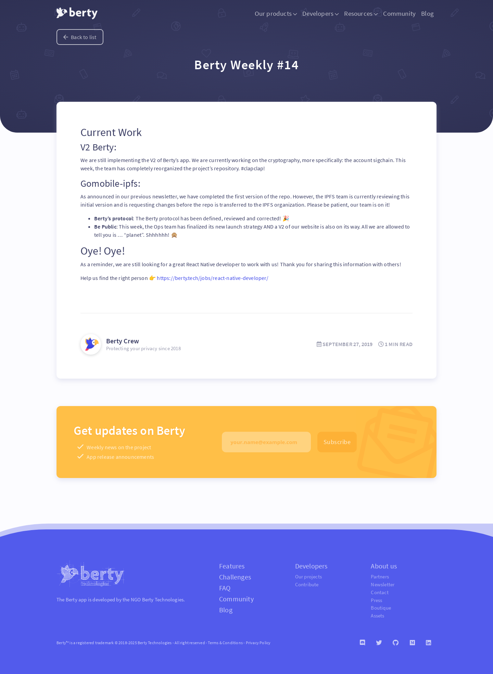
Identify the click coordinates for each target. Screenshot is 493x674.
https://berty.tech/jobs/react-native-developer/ (212, 277)
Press (376, 600)
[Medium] (412, 643)
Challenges (235, 577)
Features (232, 566)
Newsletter (382, 584)
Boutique (381, 607)
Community (399, 13)
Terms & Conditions (225, 642)
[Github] (395, 643)
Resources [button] (361, 13)
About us (384, 566)
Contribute (307, 584)
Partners (380, 576)
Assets (377, 615)
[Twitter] (378, 643)
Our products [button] (276, 13)
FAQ (225, 588)
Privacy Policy (258, 642)
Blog (427, 13)
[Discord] (362, 643)
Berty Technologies (163, 599)
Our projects (308, 576)
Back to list (80, 37)
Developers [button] (320, 13)
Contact (379, 592)
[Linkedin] (428, 643)
